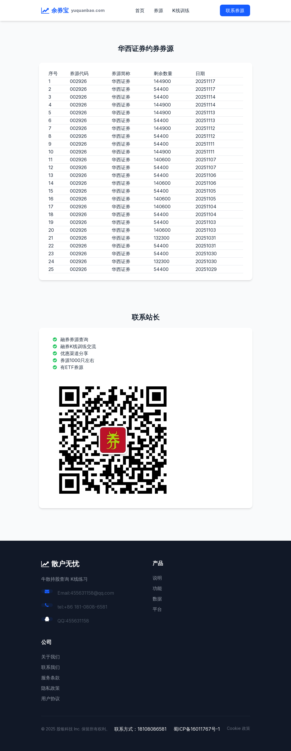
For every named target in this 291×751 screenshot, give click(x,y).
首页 (139, 10)
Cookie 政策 (238, 728)
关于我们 (50, 657)
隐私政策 (50, 688)
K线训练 (180, 10)
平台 (157, 609)
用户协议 (50, 698)
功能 (157, 588)
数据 (157, 599)
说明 (157, 578)
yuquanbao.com (88, 10)
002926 (78, 81)
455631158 (77, 621)
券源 (158, 10)
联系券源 (235, 10)
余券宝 (60, 10)
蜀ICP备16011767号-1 (196, 729)
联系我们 (50, 667)
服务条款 (50, 678)
